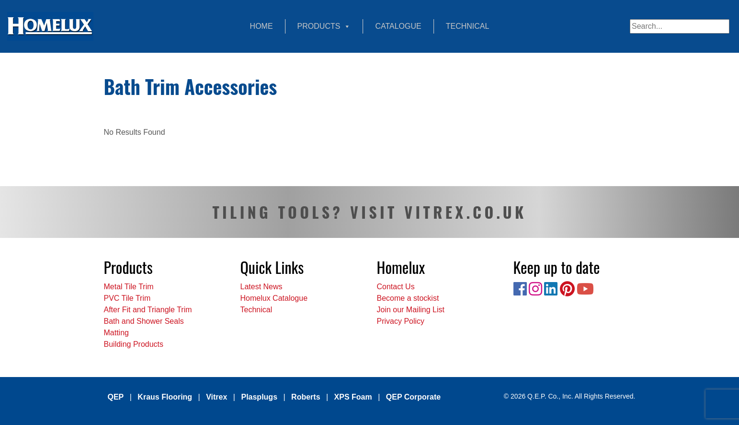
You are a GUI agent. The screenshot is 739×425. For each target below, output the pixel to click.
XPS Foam (353, 397)
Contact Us (396, 287)
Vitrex (216, 397)
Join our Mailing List (410, 310)
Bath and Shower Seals (144, 321)
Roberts (305, 397)
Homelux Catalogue (274, 298)
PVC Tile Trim (127, 298)
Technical (467, 26)
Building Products (134, 344)
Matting (116, 333)
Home (261, 26)
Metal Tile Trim (129, 287)
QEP (116, 397)
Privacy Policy (401, 321)
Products (324, 26)
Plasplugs (259, 397)
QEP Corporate (413, 397)
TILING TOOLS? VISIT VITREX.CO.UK (369, 212)
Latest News (261, 287)
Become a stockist (408, 298)
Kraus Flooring (164, 397)
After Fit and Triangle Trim (148, 310)
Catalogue (398, 26)
